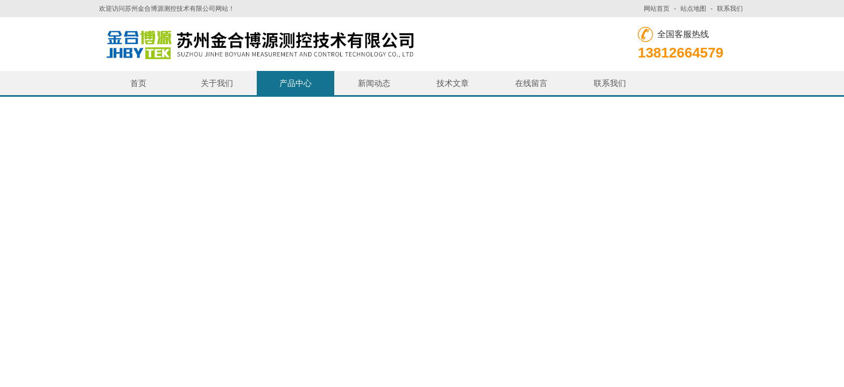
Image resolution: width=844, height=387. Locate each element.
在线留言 (531, 83)
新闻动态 (374, 83)
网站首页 (657, 8)
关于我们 (217, 83)
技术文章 (453, 83)
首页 (138, 83)
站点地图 (693, 8)
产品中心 (295, 83)
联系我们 (730, 8)
